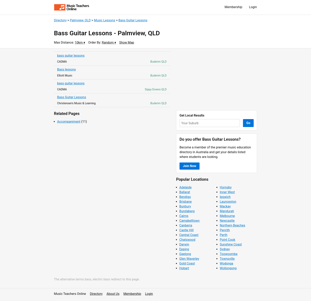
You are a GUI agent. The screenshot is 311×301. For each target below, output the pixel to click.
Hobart (184, 268)
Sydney (225, 249)
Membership (233, 7)
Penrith (225, 230)
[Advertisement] (216, 79)
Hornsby (226, 187)
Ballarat (184, 192)
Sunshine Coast (231, 244)
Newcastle (227, 221)
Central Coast (188, 235)
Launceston (228, 202)
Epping (184, 249)
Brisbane (185, 202)
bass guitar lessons (70, 55)
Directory (60, 20)
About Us (113, 294)
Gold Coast (187, 263)
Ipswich (225, 197)
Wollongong (228, 268)
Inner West (227, 192)
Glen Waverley (189, 259)
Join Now (189, 166)
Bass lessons (66, 69)
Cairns (183, 216)
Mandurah (227, 211)
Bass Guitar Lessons (132, 20)
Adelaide (185, 187)
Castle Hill (186, 230)
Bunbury (185, 206)
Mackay (225, 206)
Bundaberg (187, 211)
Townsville (227, 259)
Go (248, 123)
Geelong (185, 254)
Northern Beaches (232, 225)
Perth (223, 235)
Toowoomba (228, 254)
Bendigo (185, 197)
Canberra (185, 225)
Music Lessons (104, 20)
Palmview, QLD (80, 20)
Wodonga (226, 263)
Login (253, 7)
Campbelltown (189, 221)
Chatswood (187, 240)
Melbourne (227, 216)
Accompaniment (68, 121)
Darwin (184, 244)
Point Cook (227, 240)
